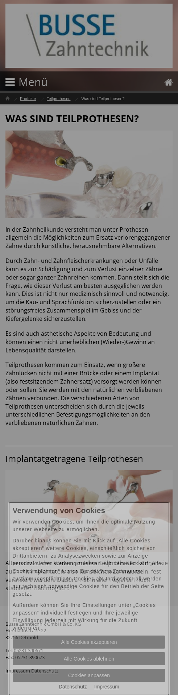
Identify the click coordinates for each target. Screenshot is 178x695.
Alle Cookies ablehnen (89, 659)
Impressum (106, 687)
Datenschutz (73, 687)
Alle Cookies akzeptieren (89, 642)
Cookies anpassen (89, 675)
